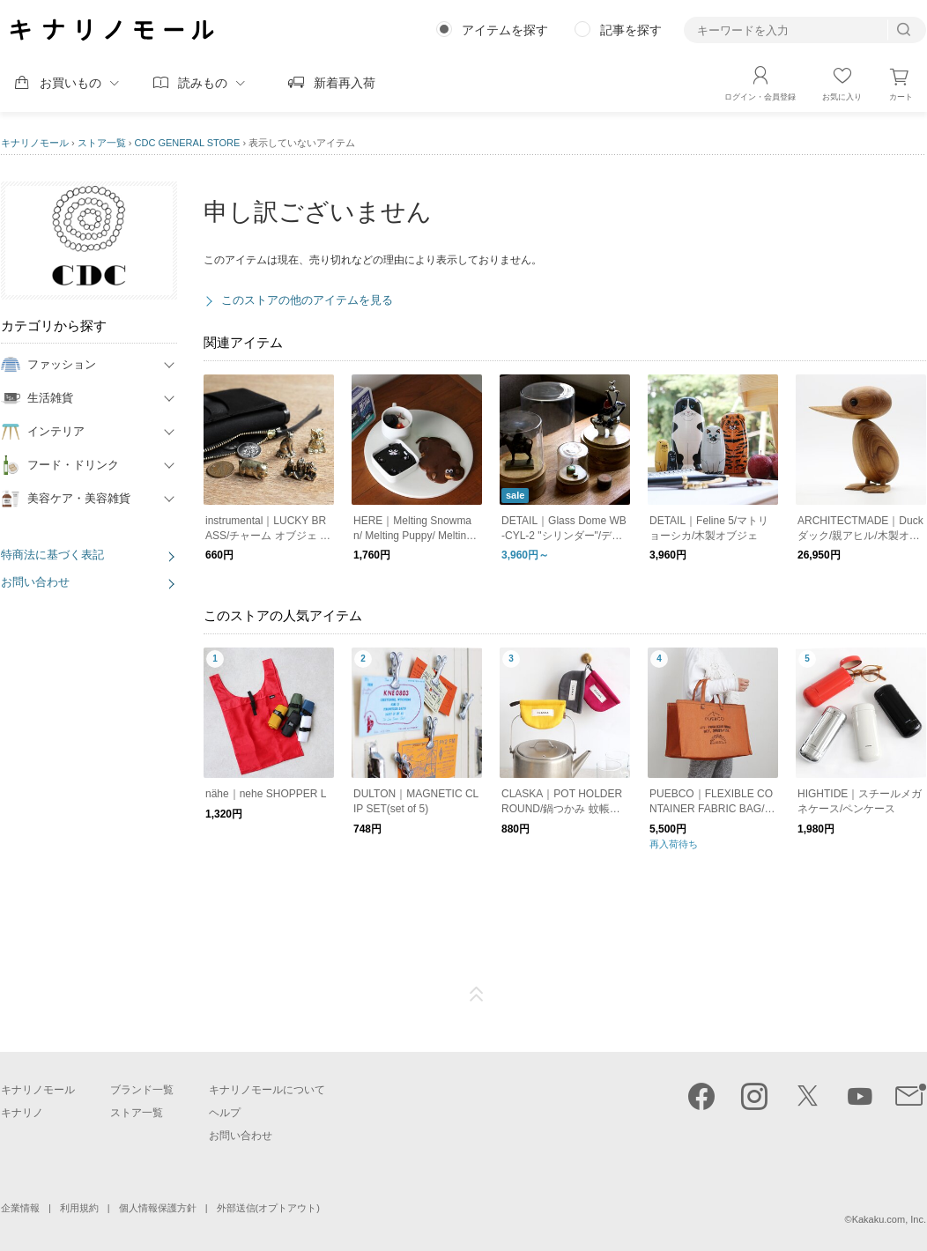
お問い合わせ (35, 581)
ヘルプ (225, 1113)
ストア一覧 (102, 142)
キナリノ (22, 1113)
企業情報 (20, 1208)
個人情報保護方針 (158, 1208)
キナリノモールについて (267, 1090)
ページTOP (477, 994)
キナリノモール (35, 142)
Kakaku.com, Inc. (889, 1219)
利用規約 (79, 1208)
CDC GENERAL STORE (188, 142)
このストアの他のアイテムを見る (307, 300)
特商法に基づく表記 (52, 554)
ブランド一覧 (142, 1090)
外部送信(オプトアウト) (268, 1208)
